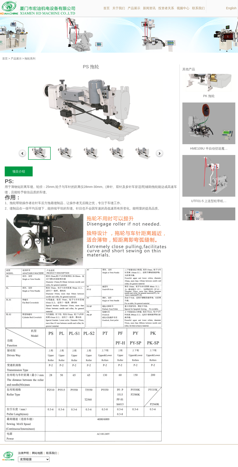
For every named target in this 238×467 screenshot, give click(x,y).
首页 (5, 58)
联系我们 (51, 453)
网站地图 (37, 453)
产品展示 (16, 58)
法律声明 (23, 453)
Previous (22, 153)
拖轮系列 (30, 58)
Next (159, 153)
